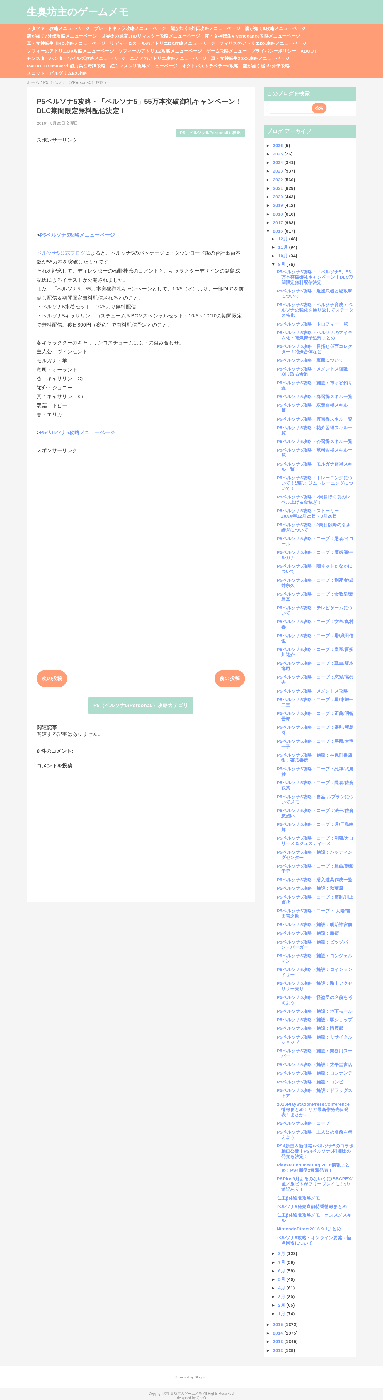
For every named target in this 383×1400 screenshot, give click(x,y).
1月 (282, 1313)
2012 (278, 1350)
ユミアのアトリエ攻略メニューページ (168, 58)
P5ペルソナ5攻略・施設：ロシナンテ (315, 1073)
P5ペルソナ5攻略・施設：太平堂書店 (315, 1064)
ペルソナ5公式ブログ (61, 253)
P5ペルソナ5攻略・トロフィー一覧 (312, 324)
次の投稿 (52, 678)
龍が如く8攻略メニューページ (275, 28)
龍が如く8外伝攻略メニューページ (206, 28)
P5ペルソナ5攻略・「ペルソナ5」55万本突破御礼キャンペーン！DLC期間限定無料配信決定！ (315, 277)
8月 (282, 1253)
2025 (278, 153)
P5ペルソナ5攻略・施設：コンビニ (312, 1081)
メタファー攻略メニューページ (58, 28)
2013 (278, 1341)
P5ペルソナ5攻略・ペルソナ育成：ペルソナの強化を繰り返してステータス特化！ (315, 310)
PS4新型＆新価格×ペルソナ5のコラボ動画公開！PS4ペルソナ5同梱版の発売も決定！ (315, 1151)
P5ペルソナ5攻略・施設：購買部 (310, 1028)
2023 (278, 170)
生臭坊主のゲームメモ (78, 11)
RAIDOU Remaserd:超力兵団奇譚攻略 (66, 65)
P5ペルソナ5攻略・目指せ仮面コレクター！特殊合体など (315, 349)
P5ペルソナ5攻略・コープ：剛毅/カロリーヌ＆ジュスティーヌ (315, 841)
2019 (278, 205)
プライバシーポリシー (273, 50)
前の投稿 (229, 678)
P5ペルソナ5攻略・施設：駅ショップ (315, 1019)
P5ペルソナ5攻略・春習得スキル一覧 (315, 396)
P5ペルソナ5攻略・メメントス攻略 (312, 691)
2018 (278, 214)
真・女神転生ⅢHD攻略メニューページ (66, 43)
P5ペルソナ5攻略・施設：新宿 (308, 933)
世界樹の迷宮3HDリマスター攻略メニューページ (150, 35)
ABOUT (308, 50)
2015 (278, 1324)
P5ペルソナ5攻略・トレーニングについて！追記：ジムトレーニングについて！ (315, 483)
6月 (282, 1270)
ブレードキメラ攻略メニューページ (130, 28)
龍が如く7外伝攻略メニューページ (62, 35)
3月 (282, 1296)
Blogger (201, 1377)
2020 (278, 196)
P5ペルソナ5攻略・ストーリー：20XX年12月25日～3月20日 (310, 513)
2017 (278, 222)
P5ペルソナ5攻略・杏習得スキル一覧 (315, 441)
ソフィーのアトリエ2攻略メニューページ (160, 50)
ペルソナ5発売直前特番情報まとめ (312, 1206)
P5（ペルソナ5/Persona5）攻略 (210, 133)
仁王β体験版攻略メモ (298, 1198)
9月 (282, 264)
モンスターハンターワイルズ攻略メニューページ (76, 58)
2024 (278, 162)
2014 (278, 1332)
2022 (278, 179)
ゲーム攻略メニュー (226, 50)
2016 (278, 231)
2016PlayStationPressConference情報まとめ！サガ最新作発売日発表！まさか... (313, 1109)
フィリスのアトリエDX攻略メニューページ (263, 43)
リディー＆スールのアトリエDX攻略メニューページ (162, 43)
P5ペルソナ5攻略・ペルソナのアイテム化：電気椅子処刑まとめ (315, 335)
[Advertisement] (141, 185)
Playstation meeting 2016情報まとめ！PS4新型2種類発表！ (313, 1167)
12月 (283, 238)
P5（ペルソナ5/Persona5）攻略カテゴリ (140, 705)
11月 (283, 247)
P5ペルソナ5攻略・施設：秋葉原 (310, 888)
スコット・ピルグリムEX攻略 (57, 73)
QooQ (201, 1398)
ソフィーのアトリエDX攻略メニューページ (70, 50)
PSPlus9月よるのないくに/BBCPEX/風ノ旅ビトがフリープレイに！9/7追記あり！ (315, 1184)
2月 (282, 1305)
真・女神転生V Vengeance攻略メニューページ (252, 35)
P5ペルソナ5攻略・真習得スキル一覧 (315, 419)
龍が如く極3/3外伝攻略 (266, 65)
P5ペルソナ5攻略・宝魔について (310, 360)
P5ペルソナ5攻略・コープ (303, 1123)
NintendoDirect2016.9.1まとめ (309, 1228)
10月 (283, 255)
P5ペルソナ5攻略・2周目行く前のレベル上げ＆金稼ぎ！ (313, 499)
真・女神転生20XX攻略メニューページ (250, 58)
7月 (282, 1262)
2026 (278, 145)
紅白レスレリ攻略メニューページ (144, 65)
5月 (282, 1279)
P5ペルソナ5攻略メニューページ (77, 235)
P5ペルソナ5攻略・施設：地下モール (315, 1011)
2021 (278, 188)
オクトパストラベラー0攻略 (210, 65)
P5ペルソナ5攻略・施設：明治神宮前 (315, 924)
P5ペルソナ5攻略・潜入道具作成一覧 (315, 879)
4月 (282, 1287)
